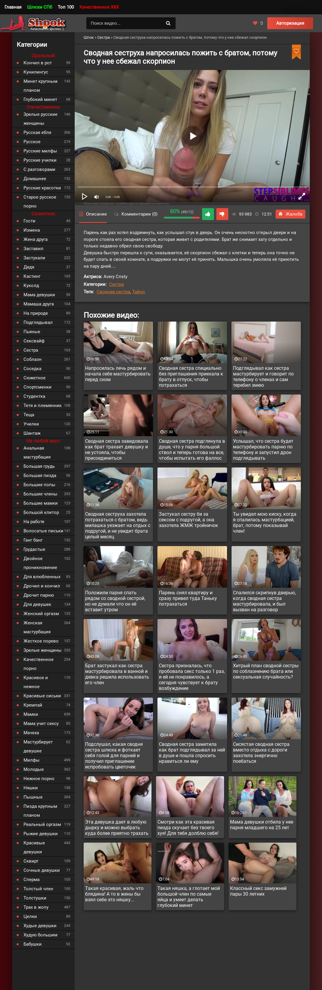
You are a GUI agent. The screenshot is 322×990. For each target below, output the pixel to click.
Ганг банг (33, 540)
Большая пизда (40, 475)
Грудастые (34, 549)
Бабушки (33, 944)
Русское (32, 141)
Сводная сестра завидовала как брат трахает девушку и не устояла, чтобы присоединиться (116, 449)
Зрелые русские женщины (40, 119)
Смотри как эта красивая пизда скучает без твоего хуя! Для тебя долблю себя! (187, 827)
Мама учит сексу (41, 723)
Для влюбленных (42, 576)
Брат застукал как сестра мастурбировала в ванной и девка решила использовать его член (117, 674)
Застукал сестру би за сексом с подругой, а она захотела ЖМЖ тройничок (188, 519)
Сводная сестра (113, 291)
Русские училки (40, 160)
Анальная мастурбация (37, 452)
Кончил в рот (38, 63)
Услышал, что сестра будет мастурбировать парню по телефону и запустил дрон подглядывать (263, 449)
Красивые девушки (34, 847)
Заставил (33, 248)
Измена (32, 230)
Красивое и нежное (36, 682)
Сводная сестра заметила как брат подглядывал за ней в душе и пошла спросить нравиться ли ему (192, 752)
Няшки (31, 788)
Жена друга (36, 239)
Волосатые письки (43, 531)
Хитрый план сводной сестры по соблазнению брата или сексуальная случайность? (265, 671)
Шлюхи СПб (39, 7)
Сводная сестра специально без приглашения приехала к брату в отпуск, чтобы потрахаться (191, 376)
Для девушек (37, 604)
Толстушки (35, 898)
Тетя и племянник (43, 405)
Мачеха (31, 732)
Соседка (32, 368)
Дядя (29, 267)
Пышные (33, 797)
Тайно (138, 291)
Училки (31, 424)
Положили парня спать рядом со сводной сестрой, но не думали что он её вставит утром (115, 601)
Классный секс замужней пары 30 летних (258, 891)
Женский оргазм (41, 613)
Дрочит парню (39, 595)
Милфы (32, 760)
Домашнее (35, 178)
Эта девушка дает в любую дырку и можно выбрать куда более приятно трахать (117, 827)
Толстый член (38, 888)
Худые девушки (40, 925)
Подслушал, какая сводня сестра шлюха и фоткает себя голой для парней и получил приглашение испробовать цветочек (114, 755)
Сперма (32, 879)
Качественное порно (39, 664)
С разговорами (39, 169)
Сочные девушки (42, 870)
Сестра (116, 284)
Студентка (34, 396)
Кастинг (32, 276)
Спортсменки (37, 387)
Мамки (31, 714)
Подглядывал (38, 322)
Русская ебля (37, 132)
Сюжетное (35, 378)
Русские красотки (42, 188)
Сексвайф (34, 341)
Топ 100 (66, 7)
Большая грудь (39, 466)
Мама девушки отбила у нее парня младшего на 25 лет (261, 824)
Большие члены (40, 494)
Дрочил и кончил (42, 586)
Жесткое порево (41, 641)
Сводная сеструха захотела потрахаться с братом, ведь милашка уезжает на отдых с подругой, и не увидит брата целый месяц (117, 525)
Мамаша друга (39, 304)
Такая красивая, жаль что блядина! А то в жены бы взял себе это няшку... (114, 893)
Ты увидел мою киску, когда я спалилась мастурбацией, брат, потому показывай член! (264, 522)
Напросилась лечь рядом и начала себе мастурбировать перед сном (118, 373)
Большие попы (39, 484)
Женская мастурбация (37, 627)
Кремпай (33, 705)
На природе (36, 313)
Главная (12, 7)
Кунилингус (36, 72)
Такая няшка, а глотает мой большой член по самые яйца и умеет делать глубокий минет (188, 896)
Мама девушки (39, 294)
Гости (29, 221)
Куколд (31, 285)
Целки (30, 916)
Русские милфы (40, 151)
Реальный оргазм (42, 824)
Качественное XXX (99, 7)
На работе (34, 521)
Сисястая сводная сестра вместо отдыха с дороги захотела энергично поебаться (261, 752)
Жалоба (290, 214)
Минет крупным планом (40, 86)
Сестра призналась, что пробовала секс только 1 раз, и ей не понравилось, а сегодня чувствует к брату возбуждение (192, 677)
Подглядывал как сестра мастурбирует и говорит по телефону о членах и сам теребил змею (263, 376)
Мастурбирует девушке (38, 746)
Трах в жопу (36, 907)
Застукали (34, 258)
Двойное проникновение (40, 563)
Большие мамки (41, 503)
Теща (29, 414)
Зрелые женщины (43, 650)
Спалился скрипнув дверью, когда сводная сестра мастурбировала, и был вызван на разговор (264, 601)
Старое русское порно (40, 201)
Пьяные (32, 331)
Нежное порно (39, 778)
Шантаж (32, 433)
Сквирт (31, 861)
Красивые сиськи (42, 696)
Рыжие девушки (41, 833)
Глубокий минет (40, 99)
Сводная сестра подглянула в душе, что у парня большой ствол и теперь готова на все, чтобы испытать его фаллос (192, 449)
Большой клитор (41, 512)
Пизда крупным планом (40, 811)
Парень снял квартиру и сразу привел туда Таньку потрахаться (188, 598)
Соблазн (33, 359)
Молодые (34, 769)
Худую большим (40, 935)
